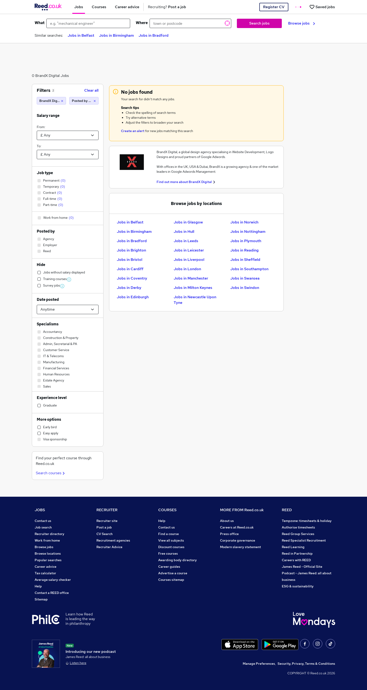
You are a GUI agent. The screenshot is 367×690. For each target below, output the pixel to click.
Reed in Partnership (297, 553)
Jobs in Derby (129, 287)
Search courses (51, 473)
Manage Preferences (259, 663)
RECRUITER (106, 509)
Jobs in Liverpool (189, 259)
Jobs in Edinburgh (133, 297)
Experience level (52, 397)
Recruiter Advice (109, 547)
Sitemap (41, 599)
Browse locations (48, 553)
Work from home (47, 540)
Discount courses (171, 547)
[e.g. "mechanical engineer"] (88, 23)
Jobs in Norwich (244, 222)
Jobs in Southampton (249, 268)
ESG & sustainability (298, 586)
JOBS (40, 509)
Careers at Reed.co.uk (237, 527)
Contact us (43, 521)
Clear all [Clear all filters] (91, 90)
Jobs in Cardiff (130, 268)
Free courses (168, 553)
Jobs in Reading (244, 250)
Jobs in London (187, 268)
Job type (45, 172)
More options (49, 419)
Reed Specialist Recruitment (304, 540)
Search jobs (259, 23)
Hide (41, 264)
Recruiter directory (49, 534)
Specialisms (48, 324)
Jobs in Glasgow (188, 222)
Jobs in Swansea (245, 278)
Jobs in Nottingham (247, 231)
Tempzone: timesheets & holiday (307, 521)
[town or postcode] (190, 23)
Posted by (46, 231)
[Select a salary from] (68, 135)
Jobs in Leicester (189, 250)
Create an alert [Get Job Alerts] (132, 131)
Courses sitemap (171, 580)
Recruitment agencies (113, 540)
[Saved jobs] (322, 7)
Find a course (168, 534)
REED (287, 509)
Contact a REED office (52, 593)
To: (39, 146)
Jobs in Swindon (244, 287)
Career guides (169, 566)
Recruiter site (106, 521)
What (39, 22)
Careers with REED (296, 560)
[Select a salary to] (68, 154)
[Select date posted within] (68, 309)
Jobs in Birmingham (116, 35)
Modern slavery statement (240, 547)
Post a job (104, 527)
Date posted (48, 299)
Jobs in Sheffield (245, 259)
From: (41, 127)
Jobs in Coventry (132, 278)
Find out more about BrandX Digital (184, 182)
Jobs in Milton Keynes (193, 287)
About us (227, 521)
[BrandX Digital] (51, 100)
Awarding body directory (177, 560)
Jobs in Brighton (131, 250)
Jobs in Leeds (186, 240)
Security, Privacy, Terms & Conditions (306, 663)
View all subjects (171, 540)
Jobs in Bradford (154, 35)
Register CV (273, 6)
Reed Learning (293, 547)
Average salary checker (53, 580)
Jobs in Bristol (129, 259)
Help (38, 586)
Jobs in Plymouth (245, 240)
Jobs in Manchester (191, 278)
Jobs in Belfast (81, 35)
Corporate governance (237, 540)
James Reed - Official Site (302, 566)
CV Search (104, 534)
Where (142, 22)
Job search (43, 527)
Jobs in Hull (184, 231)
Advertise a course (172, 573)
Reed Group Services (298, 534)
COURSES (167, 509)
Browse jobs (301, 23)
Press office (229, 534)
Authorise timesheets (298, 527)
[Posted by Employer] (84, 100)
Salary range (48, 115)
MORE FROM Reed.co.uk (242, 509)
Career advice (45, 566)
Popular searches (48, 560)
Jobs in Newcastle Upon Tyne (195, 300)
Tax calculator (45, 573)
